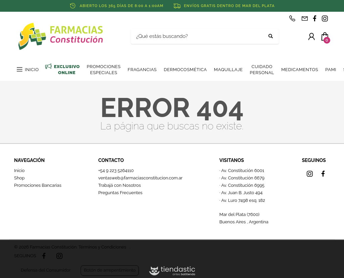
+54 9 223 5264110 (116, 170)
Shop (19, 177)
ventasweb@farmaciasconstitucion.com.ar (140, 177)
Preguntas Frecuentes (120, 192)
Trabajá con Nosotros (119, 185)
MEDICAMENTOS (299, 69)
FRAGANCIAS (142, 69)
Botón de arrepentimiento (109, 270)
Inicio (19, 170)
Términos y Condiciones (102, 246)
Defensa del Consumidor (46, 270)
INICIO (32, 69)
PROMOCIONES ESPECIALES (104, 69)
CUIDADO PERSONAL (262, 69)
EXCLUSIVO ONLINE (67, 69)
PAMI (330, 69)
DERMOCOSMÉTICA (185, 69)
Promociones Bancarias (37, 185)
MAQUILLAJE (228, 69)
